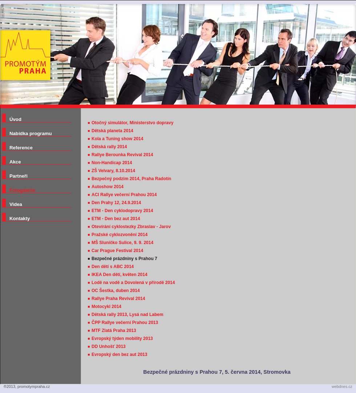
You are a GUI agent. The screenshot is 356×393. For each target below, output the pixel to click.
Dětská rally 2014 (109, 146)
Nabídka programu (30, 133)
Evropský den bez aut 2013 (119, 354)
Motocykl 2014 (106, 306)
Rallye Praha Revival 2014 (118, 298)
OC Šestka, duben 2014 (116, 290)
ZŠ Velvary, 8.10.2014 (113, 170)
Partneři (18, 176)
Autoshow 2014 (108, 186)
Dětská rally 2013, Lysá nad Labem (127, 314)
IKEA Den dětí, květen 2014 (119, 274)
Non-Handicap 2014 (112, 162)
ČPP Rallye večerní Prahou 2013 (125, 322)
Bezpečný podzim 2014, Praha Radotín (131, 178)
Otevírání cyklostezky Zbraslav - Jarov (131, 226)
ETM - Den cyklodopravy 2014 (122, 210)
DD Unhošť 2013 (109, 346)
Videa (15, 204)
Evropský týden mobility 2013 (122, 338)
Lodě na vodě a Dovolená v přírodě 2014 (133, 282)
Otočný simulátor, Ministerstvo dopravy (132, 122)
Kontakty (19, 218)
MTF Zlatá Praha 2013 (114, 330)
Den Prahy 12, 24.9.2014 (116, 202)
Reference (21, 147)
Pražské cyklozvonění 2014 (119, 234)
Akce (15, 162)
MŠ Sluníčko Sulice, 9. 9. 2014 (122, 242)
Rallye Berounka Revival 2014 (122, 154)
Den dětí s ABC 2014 (113, 266)
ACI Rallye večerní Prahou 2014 (124, 194)
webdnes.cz (342, 386)
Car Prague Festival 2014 (117, 250)
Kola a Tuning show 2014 (117, 138)
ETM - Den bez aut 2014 (116, 218)
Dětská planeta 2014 (112, 130)
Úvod (15, 119)
